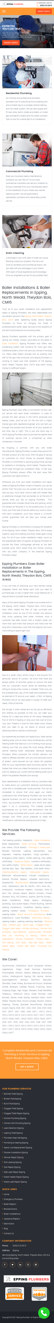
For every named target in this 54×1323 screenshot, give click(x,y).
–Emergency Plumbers (38, 910)
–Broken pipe (14, 924)
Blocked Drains (10, 1209)
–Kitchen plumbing (30, 928)
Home (6, 1194)
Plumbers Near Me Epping (15, 1137)
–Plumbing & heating (25, 935)
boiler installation (10, 343)
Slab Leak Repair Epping (14, 1172)
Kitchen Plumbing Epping (15, 1118)
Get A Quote (27, 1066)
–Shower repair (42, 939)
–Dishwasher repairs (39, 872)
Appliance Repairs (12, 1218)
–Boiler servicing (28, 843)
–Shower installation (24, 939)
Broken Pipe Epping (12, 1098)
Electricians (9, 1223)
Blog (6, 1228)
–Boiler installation (41, 840)
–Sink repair (20, 942)
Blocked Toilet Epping (13, 1093)
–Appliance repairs (21, 861)
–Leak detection (19, 931)
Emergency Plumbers (13, 1199)
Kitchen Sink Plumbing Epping (17, 1123)
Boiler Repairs (10, 1204)
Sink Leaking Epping (13, 1162)
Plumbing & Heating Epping (16, 1142)
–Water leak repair (26, 946)
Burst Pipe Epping (12, 1103)
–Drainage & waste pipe (39, 847)
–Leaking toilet (34, 931)
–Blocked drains (21, 882)
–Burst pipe (27, 924)
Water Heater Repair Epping (16, 1176)
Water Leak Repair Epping (15, 1181)
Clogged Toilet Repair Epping (16, 1113)
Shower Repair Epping (13, 1157)
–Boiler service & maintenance (31, 914)
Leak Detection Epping (14, 1128)
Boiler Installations (12, 1213)
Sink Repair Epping (12, 1167)
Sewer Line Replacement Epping (18, 1147)
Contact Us (9, 1233)
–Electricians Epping (40, 917)
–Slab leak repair (35, 942)
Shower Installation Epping (16, 1152)
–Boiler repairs (26, 865)
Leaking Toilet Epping (13, 1132)
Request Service (11, 43)
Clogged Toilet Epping (13, 1108)
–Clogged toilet (42, 924)
